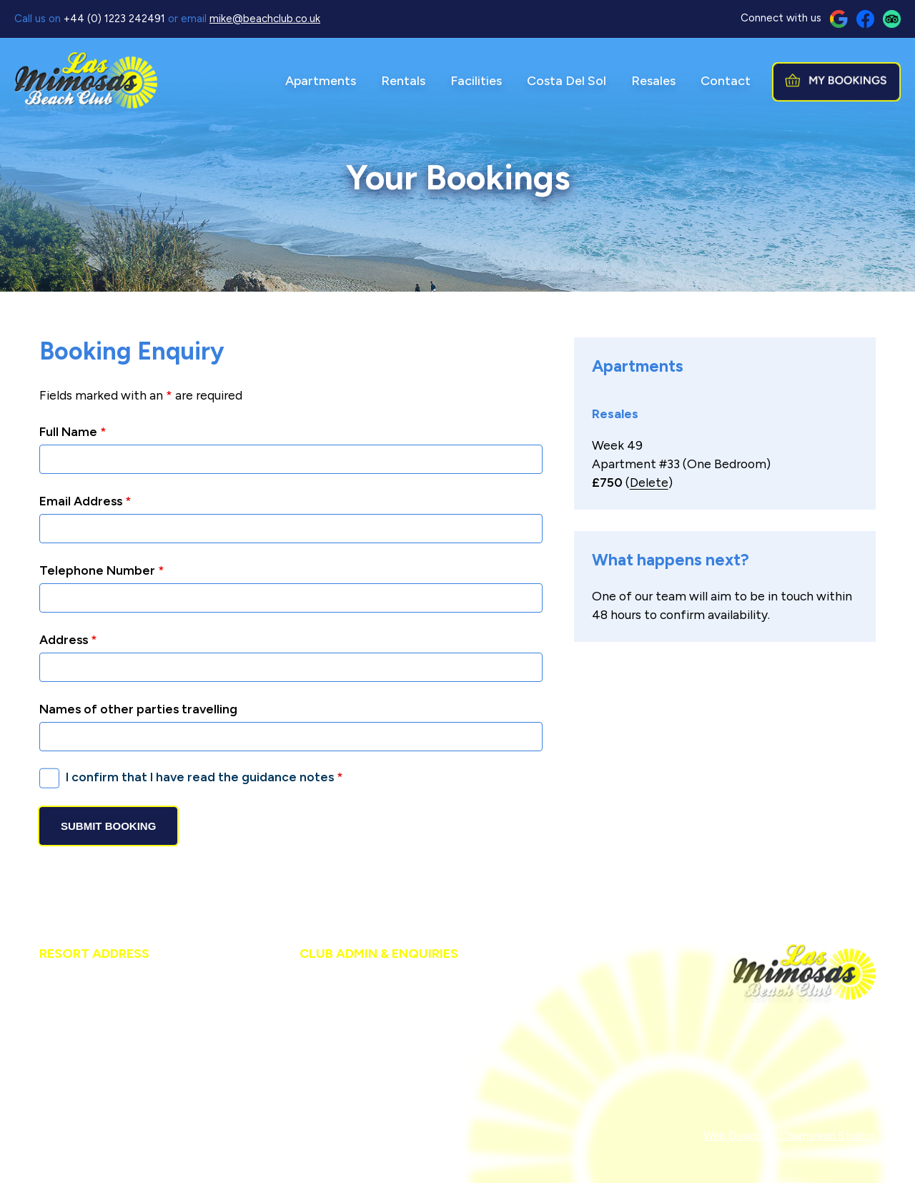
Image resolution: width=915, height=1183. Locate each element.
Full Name (73, 431)
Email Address (85, 500)
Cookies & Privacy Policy (269, 1135)
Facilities (476, 81)
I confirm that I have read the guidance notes (204, 776)
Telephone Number (101, 570)
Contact (726, 81)
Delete (649, 482)
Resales (653, 81)
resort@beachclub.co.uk (129, 1090)
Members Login (375, 1135)
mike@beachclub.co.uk (264, 18)
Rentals (403, 81)
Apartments (320, 81)
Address (68, 639)
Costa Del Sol (566, 81)
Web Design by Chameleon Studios (789, 1135)
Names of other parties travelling (138, 708)
